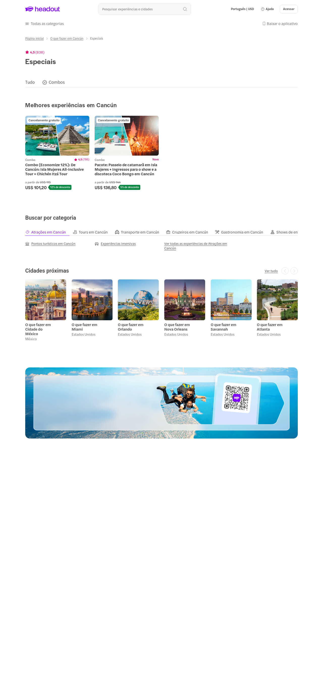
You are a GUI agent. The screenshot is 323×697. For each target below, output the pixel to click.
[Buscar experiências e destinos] (145, 9)
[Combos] (57, 82)
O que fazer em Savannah (223, 326)
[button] (267, 9)
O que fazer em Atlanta (270, 326)
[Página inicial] (34, 38)
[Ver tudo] (271, 270)
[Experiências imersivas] (115, 243)
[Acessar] (289, 9)
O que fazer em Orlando (131, 326)
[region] (161, 82)
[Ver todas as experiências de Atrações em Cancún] (196, 245)
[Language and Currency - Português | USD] (242, 9)
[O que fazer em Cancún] (66, 38)
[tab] (49, 232)
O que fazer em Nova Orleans (177, 326)
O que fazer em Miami (84, 326)
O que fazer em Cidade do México (38, 329)
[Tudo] (30, 82)
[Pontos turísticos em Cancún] (50, 243)
